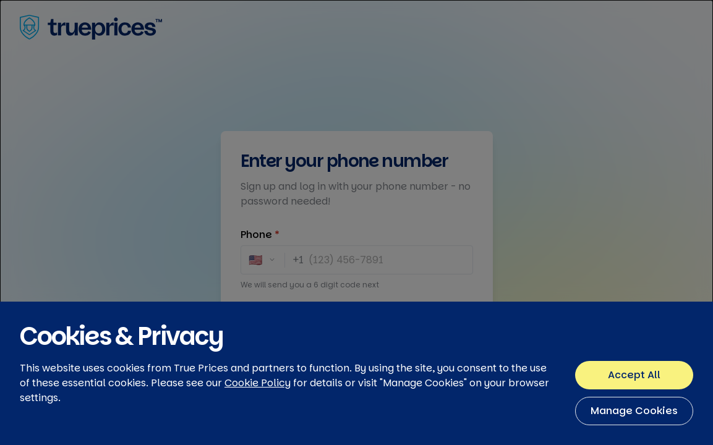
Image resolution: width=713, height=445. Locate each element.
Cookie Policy (257, 415)
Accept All (634, 407)
